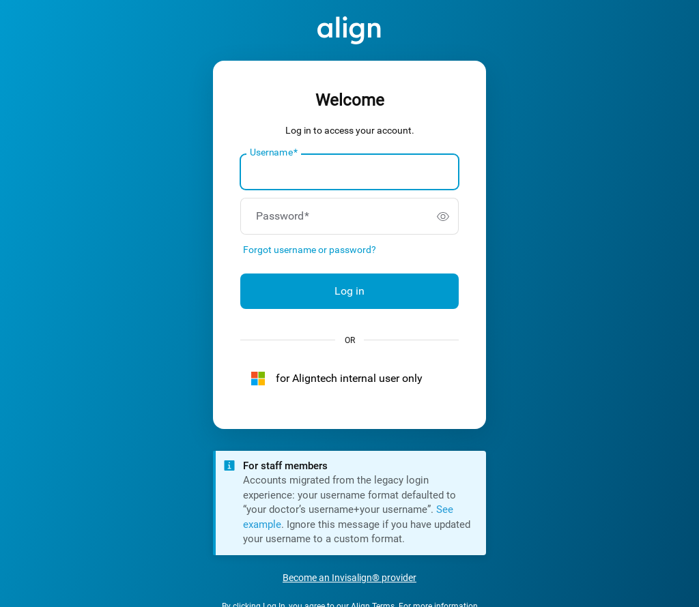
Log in (349, 290)
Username (274, 152)
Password (282, 216)
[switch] (443, 216)
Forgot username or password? (309, 249)
